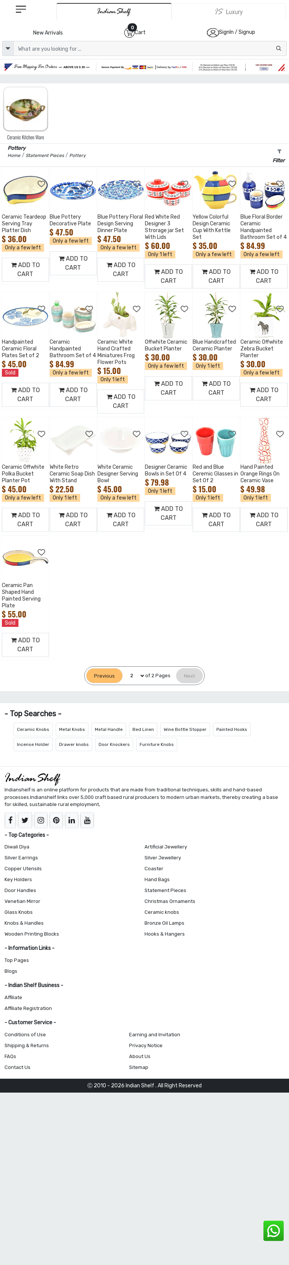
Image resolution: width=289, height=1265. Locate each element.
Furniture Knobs (157, 744)
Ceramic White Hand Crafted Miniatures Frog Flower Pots (116, 352)
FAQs (10, 1056)
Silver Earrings (21, 857)
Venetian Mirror (22, 901)
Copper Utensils (23, 868)
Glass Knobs (19, 912)
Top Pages (17, 960)
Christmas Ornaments (169, 901)
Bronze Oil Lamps (164, 923)
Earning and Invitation (154, 1034)
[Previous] (104, 676)
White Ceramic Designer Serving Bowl (117, 474)
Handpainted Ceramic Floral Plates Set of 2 (20, 349)
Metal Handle (109, 729)
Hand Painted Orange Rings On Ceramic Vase (260, 474)
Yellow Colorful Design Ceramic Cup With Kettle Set (212, 227)
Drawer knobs (74, 744)
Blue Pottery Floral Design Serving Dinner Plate (120, 224)
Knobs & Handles (24, 923)
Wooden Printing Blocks (32, 934)
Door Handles (20, 890)
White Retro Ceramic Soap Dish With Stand (72, 474)
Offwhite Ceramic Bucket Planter (166, 345)
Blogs (11, 971)
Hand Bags (157, 879)
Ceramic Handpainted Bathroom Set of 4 (73, 349)
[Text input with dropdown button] (150, 48)
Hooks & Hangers (164, 934)
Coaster (153, 868)
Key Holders (18, 879)
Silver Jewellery (162, 857)
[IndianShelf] (114, 11)
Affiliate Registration (28, 1008)
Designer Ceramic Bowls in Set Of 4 (166, 470)
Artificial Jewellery (165, 847)
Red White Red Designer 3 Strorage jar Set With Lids (164, 227)
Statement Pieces (165, 890)
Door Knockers (114, 744)
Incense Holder (33, 744)
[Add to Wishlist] (42, 184)
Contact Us (17, 1067)
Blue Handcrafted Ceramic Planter (214, 345)
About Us (140, 1056)
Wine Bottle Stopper (185, 729)
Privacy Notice (146, 1045)
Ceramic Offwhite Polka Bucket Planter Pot (23, 474)
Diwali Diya (17, 847)
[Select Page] (134, 676)
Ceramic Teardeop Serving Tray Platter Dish (24, 224)
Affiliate (13, 997)
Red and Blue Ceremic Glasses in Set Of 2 (215, 474)
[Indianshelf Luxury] (229, 11)
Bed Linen (143, 729)
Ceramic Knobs (33, 729)
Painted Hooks (231, 729)
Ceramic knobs (161, 912)
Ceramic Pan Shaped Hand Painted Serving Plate (21, 595)
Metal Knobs (72, 729)
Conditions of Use (25, 1034)
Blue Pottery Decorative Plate (70, 220)
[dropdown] (8, 48)
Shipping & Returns (27, 1045)
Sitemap (138, 1067)
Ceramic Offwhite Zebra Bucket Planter (261, 349)
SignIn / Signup (237, 32)
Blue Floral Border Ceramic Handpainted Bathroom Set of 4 (263, 227)
